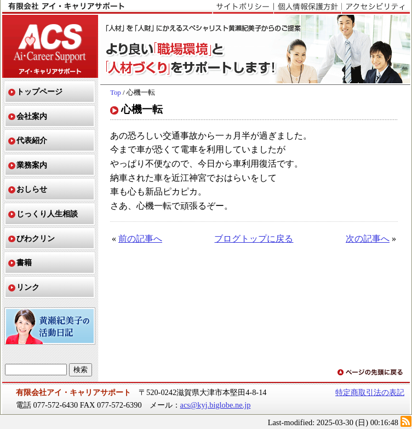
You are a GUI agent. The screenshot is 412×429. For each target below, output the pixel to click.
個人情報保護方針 (307, 7)
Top (115, 92)
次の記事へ (368, 238)
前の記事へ (140, 238)
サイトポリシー (243, 7)
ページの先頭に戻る (371, 372)
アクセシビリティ (375, 7)
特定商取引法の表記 (369, 392)
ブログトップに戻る (253, 238)
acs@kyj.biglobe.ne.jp (215, 405)
